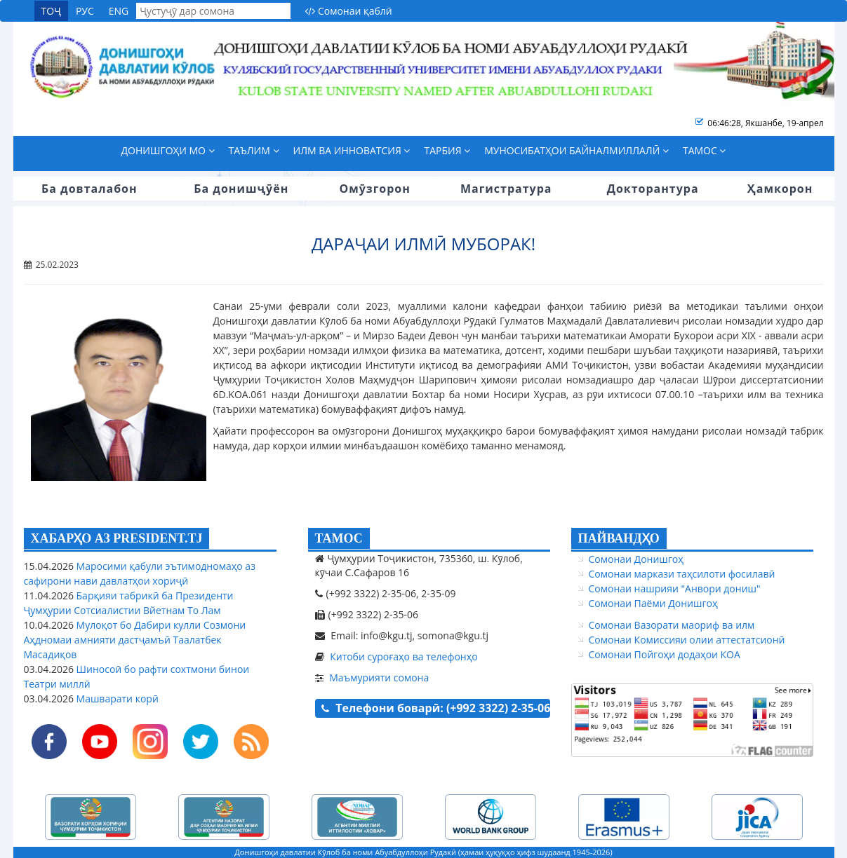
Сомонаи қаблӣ (348, 11)
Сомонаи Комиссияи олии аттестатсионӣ (687, 639)
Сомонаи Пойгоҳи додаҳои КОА (664, 654)
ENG (119, 11)
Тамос (704, 150)
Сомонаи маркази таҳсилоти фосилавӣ (682, 573)
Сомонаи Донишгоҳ (636, 559)
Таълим (254, 150)
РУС (85, 11)
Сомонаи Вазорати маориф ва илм (672, 625)
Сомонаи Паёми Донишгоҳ (653, 603)
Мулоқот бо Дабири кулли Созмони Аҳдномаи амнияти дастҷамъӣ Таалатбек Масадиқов (135, 639)
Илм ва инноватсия (352, 150)
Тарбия (447, 150)
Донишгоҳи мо (168, 150)
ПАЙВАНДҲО (619, 538)
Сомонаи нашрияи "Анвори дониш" (675, 588)
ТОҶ (51, 11)
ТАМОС (339, 538)
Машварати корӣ (116, 698)
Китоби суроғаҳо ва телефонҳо (404, 656)
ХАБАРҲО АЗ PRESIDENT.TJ (117, 538)
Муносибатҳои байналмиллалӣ (576, 150)
